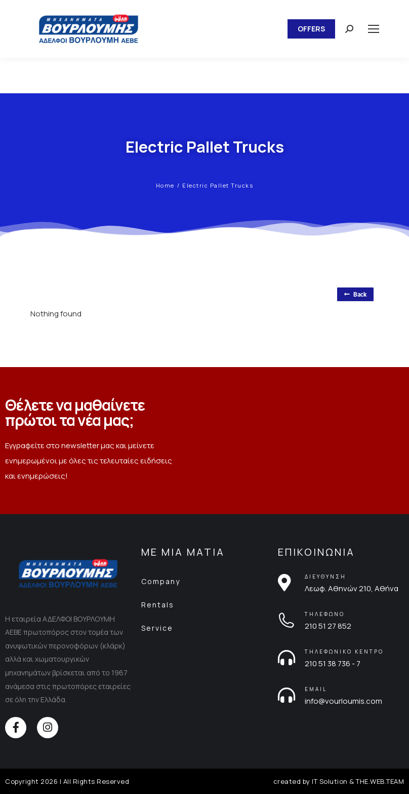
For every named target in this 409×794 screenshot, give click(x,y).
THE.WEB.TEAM (380, 781)
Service (157, 628)
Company (160, 581)
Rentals (157, 604)
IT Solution (330, 781)
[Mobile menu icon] (373, 29)
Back (355, 294)
